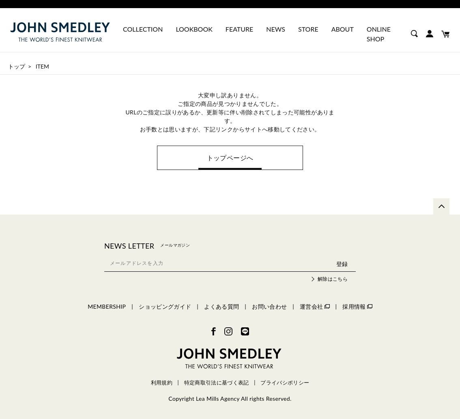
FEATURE (239, 29)
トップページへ (230, 157)
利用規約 (161, 383)
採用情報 (357, 306)
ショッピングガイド (165, 306)
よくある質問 (221, 306)
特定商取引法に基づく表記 (216, 383)
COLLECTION (143, 29)
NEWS (275, 29)
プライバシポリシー (284, 383)
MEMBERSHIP (107, 306)
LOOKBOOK (194, 29)
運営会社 (314, 306)
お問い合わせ (269, 306)
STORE (308, 29)
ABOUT (342, 29)
